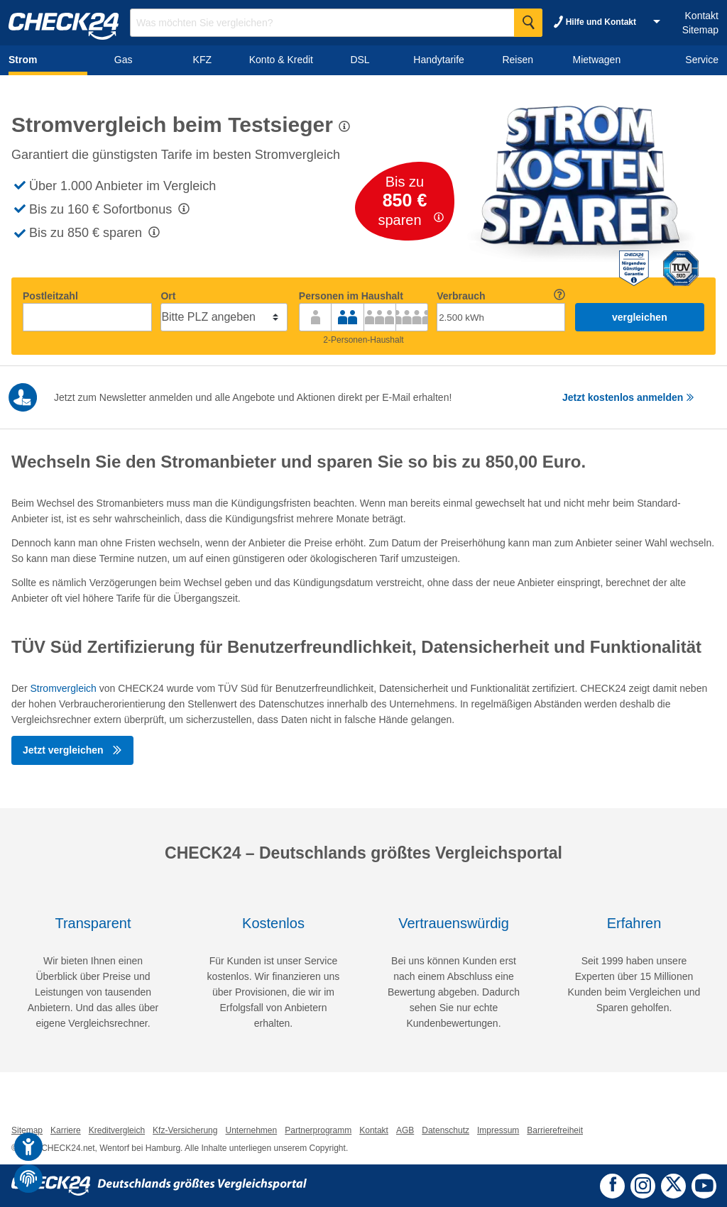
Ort (167, 296)
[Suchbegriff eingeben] (336, 23)
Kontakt (701, 15)
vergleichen (639, 317)
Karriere (65, 1130)
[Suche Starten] (528, 23)
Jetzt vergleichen (72, 750)
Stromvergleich (63, 688)
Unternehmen (251, 1130)
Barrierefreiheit (555, 1130)
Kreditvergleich (117, 1130)
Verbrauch (461, 296)
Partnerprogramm (318, 1130)
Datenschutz (445, 1130)
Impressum (498, 1130)
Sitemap (700, 29)
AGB (405, 1130)
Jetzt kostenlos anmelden (628, 397)
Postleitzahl (50, 296)
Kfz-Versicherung (185, 1130)
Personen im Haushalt (351, 296)
